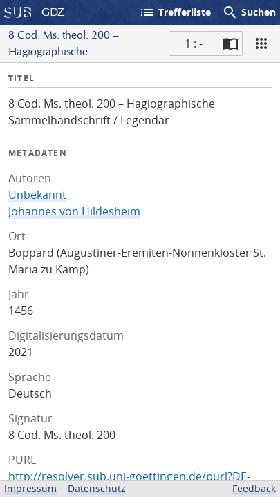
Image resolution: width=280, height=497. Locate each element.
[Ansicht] (261, 43)
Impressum (30, 488)
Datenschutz (97, 488)
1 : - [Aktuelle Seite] (194, 43)
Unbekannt (37, 194)
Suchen (249, 12)
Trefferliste (175, 12)
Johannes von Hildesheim (74, 211)
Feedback (254, 488)
